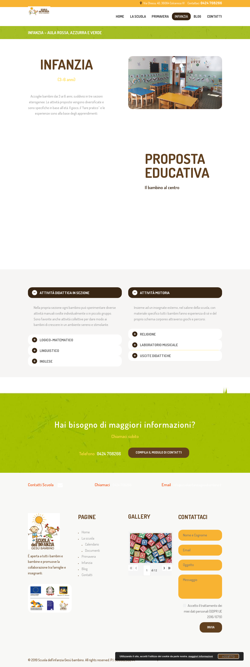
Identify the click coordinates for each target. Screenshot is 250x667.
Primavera (89, 556)
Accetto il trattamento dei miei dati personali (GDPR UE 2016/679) (203, 611)
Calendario (92, 544)
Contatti (87, 575)
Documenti (92, 550)
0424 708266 (109, 453)
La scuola (88, 538)
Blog (85, 569)
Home (86, 532)
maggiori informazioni (200, 656)
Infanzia (87, 562)
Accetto (228, 656)
